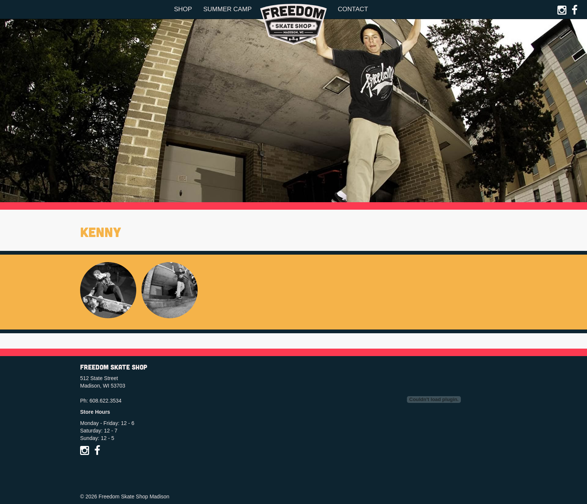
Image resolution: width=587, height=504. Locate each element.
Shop (183, 9)
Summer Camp (227, 9)
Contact (353, 9)
